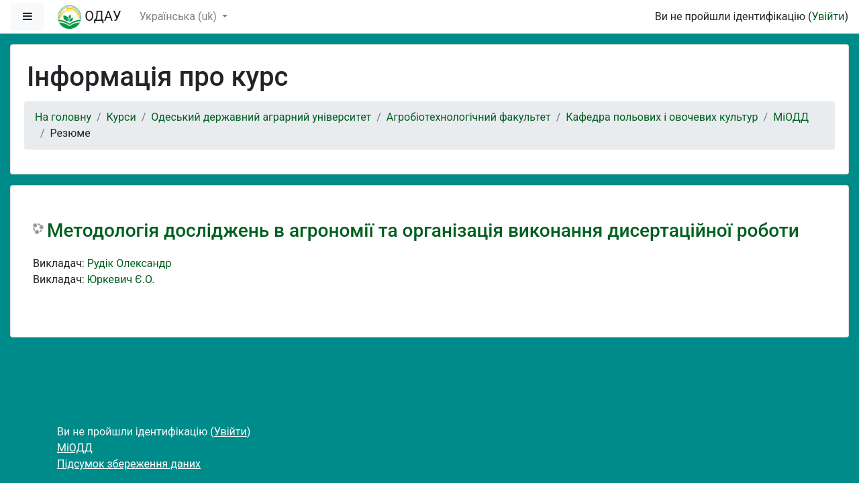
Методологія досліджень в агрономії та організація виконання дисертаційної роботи (423, 230)
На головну (63, 117)
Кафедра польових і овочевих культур (662, 117)
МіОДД (791, 117)
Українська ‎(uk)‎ (179, 16)
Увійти (827, 16)
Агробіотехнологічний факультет (469, 117)
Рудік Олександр (129, 263)
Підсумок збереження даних (129, 464)
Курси (121, 117)
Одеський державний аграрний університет (261, 117)
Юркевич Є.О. (121, 279)
